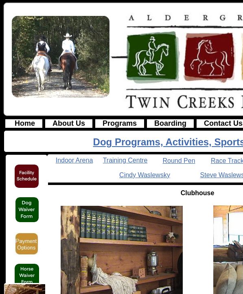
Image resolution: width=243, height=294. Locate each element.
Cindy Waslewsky (144, 175)
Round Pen (178, 160)
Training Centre (125, 160)
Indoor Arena (74, 160)
